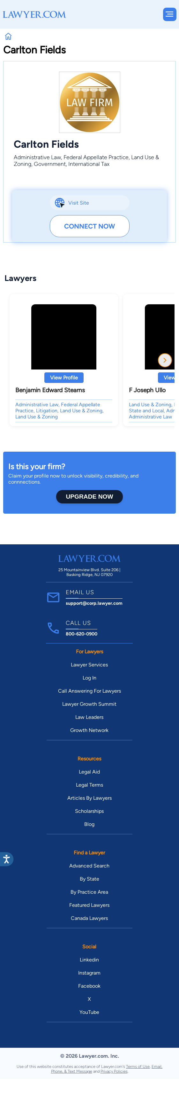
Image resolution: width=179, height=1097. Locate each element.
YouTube (89, 1012)
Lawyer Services (89, 665)
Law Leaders (89, 717)
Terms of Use (138, 1066)
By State (89, 879)
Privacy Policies (114, 1071)
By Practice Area (89, 892)
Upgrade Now (89, 496)
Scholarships (89, 811)
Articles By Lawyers (89, 798)
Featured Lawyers (89, 905)
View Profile (64, 378)
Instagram (89, 973)
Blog (89, 824)
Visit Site (78, 203)
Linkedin (89, 960)
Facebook (89, 986)
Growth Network (89, 730)
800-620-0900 (81, 634)
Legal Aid (89, 772)
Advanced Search (89, 866)
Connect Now (89, 226)
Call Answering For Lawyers (89, 691)
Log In (89, 678)
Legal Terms (89, 785)
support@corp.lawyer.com (94, 603)
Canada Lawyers (89, 918)
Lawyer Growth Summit (89, 704)
